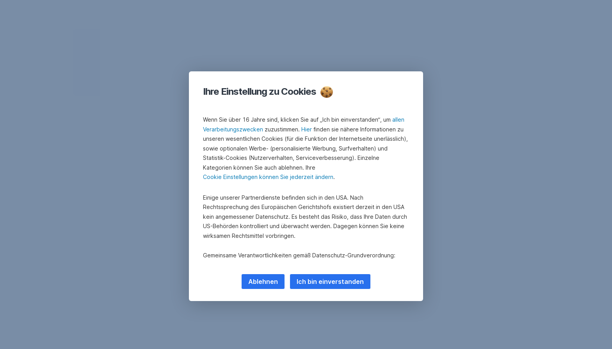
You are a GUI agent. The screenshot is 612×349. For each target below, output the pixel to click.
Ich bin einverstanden (330, 281)
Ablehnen (263, 281)
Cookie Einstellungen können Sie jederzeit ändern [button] (268, 177)
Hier (306, 129)
